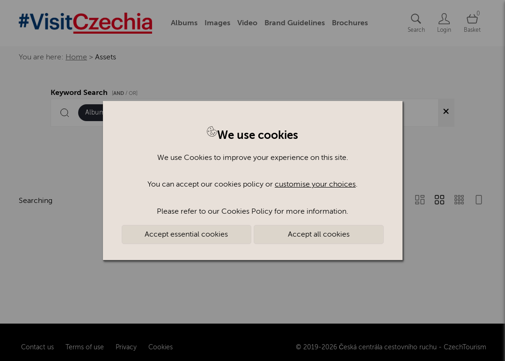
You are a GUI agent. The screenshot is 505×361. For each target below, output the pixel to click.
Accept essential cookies (186, 234)
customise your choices (315, 184)
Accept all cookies (319, 234)
